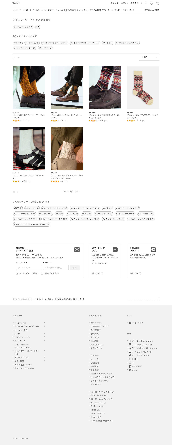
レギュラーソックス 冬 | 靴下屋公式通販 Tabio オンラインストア (61, 299)
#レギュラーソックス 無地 (55, 219)
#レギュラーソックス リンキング (85, 219)
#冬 (37, 27)
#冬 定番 (59, 214)
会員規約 (47, 273)
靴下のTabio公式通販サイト (23, 299)
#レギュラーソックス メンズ (54, 43)
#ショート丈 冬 (32, 43)
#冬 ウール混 (72, 214)
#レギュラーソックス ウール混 (27, 219)
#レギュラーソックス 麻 (113, 219)
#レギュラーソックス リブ (127, 43)
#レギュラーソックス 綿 (24, 48)
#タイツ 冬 (86, 214)
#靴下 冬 (18, 43)
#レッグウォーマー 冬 (125, 214)
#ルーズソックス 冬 (103, 214)
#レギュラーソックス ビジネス (140, 219)
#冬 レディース (45, 48)
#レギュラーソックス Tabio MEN (85, 43)
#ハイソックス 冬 (145, 214)
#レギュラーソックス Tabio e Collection (31, 224)
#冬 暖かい (107, 43)
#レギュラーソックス (23, 27)
